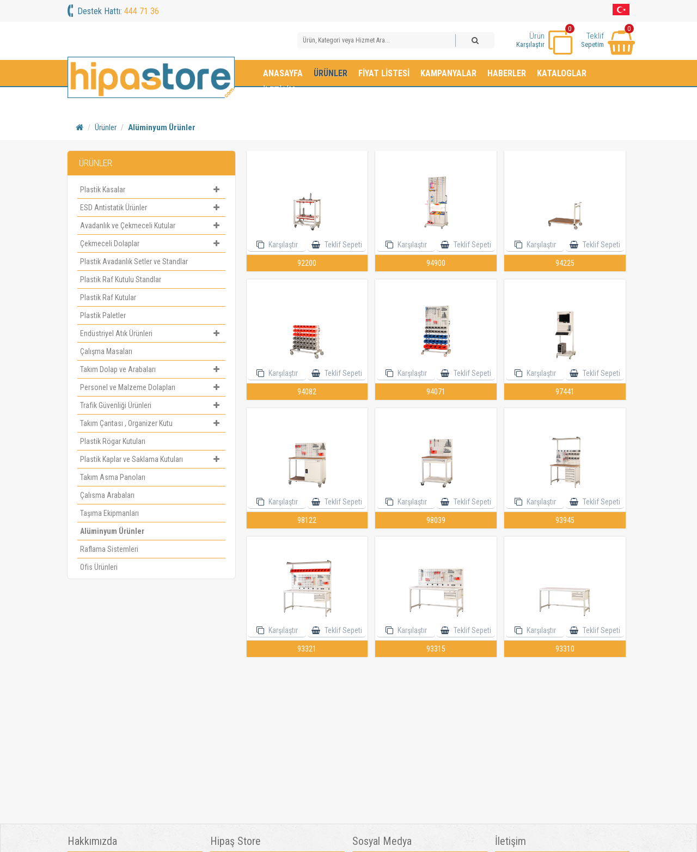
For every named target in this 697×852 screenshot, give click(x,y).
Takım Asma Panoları (112, 477)
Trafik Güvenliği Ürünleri (151, 405)
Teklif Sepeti (342, 244)
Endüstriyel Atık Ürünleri (151, 333)
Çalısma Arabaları (107, 495)
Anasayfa (283, 73)
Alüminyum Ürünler (161, 127)
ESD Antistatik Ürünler (151, 207)
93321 (306, 648)
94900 (435, 263)
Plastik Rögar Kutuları (112, 441)
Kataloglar (561, 73)
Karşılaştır (282, 244)
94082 (306, 391)
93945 (564, 520)
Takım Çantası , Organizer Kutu (151, 423)
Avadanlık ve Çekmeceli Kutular (151, 225)
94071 (435, 391)
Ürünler (330, 73)
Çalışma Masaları (106, 351)
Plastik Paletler (103, 315)
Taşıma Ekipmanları (109, 513)
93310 (564, 648)
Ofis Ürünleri (99, 567)
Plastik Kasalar (151, 189)
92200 (306, 263)
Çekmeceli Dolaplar (151, 243)
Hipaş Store (235, 841)
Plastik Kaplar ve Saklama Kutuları (151, 459)
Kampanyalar (448, 73)
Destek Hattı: (118, 11)
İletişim (279, 90)
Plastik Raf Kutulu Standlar (120, 279)
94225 (564, 263)
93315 (435, 648)
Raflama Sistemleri (109, 549)
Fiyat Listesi (383, 73)
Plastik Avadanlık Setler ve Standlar (134, 261)
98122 (306, 520)
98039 (435, 520)
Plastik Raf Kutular (108, 297)
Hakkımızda (92, 841)
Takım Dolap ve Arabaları (151, 369)
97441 (564, 391)
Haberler (506, 73)
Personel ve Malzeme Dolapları (151, 387)
